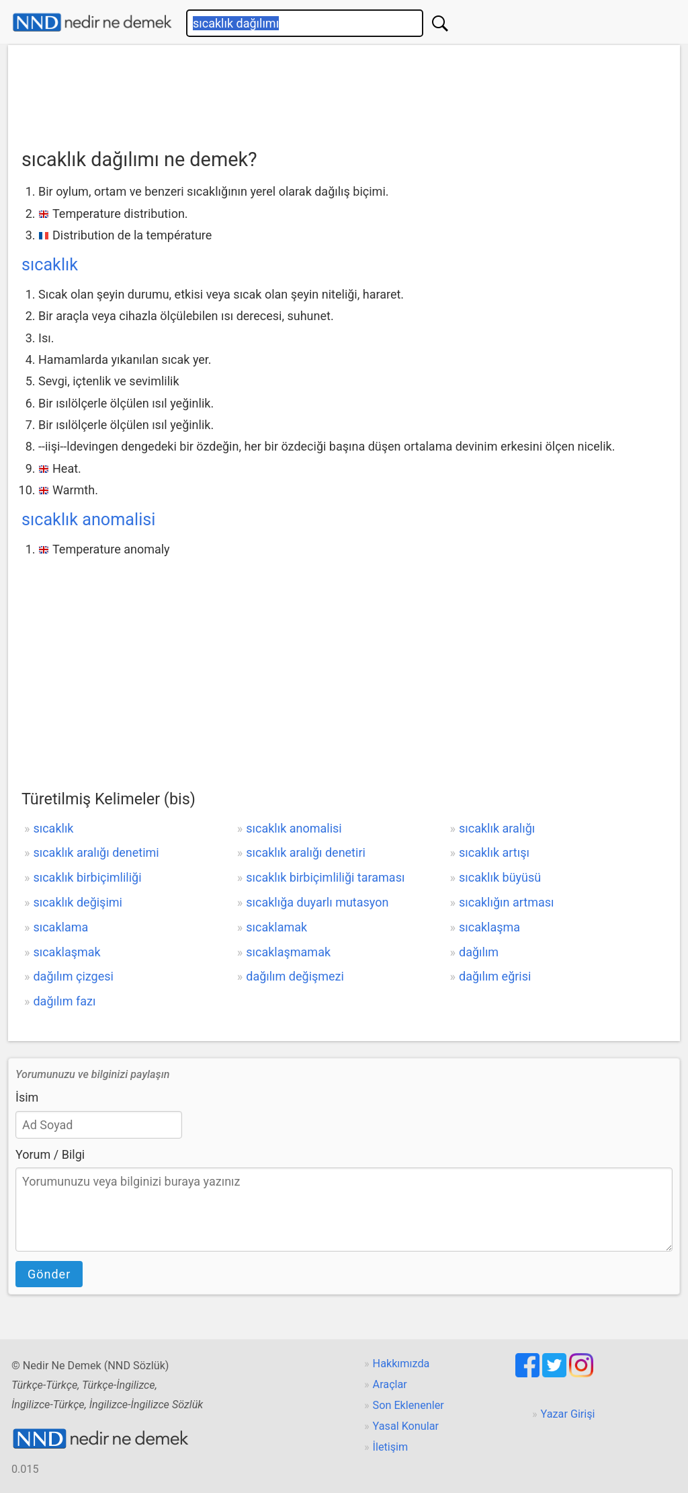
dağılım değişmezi (295, 976)
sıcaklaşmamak (288, 952)
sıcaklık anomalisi (88, 519)
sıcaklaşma (489, 927)
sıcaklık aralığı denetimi (96, 852)
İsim (26, 1097)
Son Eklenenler (408, 1405)
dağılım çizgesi (73, 976)
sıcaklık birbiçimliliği (87, 877)
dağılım (479, 952)
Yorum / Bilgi (50, 1154)
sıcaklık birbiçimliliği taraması (325, 877)
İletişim (390, 1447)
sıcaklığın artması (506, 902)
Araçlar (390, 1384)
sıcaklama (60, 927)
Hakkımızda (401, 1363)
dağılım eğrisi (495, 976)
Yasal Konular (406, 1426)
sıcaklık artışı (494, 852)
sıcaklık (50, 264)
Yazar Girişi (568, 1414)
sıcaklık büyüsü (500, 877)
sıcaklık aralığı (497, 828)
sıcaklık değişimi (77, 902)
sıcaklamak (276, 927)
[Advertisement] (344, 92)
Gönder (49, 1274)
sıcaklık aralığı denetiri (306, 852)
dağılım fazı (64, 1001)
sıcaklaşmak (66, 952)
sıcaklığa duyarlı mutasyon (317, 902)
